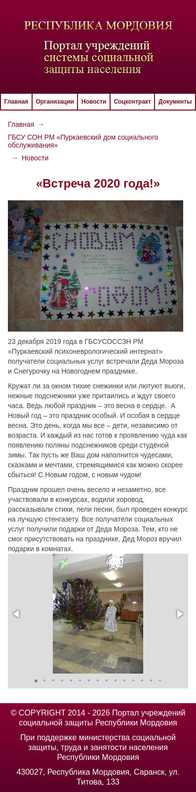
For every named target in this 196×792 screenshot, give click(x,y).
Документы (175, 101)
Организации (55, 101)
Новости (93, 101)
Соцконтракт (132, 101)
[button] (17, 614)
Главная (16, 101)
